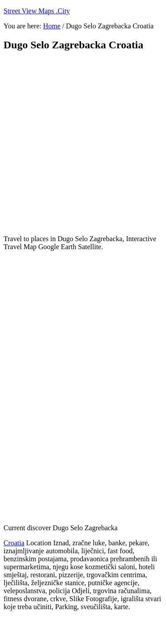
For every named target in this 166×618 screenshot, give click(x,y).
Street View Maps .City (37, 11)
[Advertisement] (83, 143)
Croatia (14, 543)
